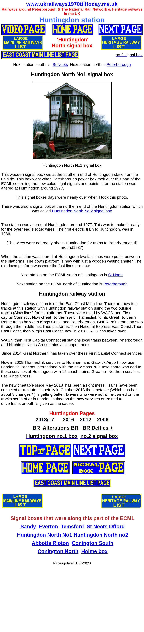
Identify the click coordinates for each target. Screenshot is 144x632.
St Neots (97, 526)
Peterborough (119, 64)
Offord (117, 526)
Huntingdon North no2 (101, 535)
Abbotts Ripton (50, 543)
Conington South (92, 543)
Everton (48, 526)
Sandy (28, 526)
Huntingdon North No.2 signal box (82, 211)
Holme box (94, 551)
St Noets (60, 64)
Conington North (58, 551)
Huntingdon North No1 (44, 535)
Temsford (72, 526)
